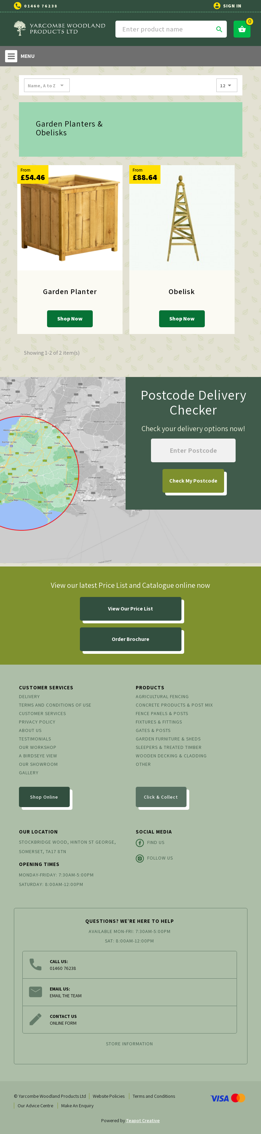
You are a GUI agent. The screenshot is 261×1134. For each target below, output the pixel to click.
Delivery (29, 696)
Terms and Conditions (154, 1096)
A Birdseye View (38, 756)
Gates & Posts (153, 730)
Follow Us (154, 858)
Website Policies (109, 1096)
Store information (129, 1044)
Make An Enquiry (77, 1106)
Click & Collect (161, 797)
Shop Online (44, 797)
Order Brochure (130, 639)
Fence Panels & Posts (162, 713)
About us (30, 730)
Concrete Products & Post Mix (174, 705)
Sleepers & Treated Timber (169, 747)
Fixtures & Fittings (159, 722)
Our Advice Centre (35, 1106)
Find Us (150, 843)
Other (143, 764)
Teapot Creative (143, 1120)
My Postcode (193, 480)
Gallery (29, 773)
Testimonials (35, 739)
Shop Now (70, 318)
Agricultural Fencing (162, 696)
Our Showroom (38, 764)
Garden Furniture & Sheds (168, 739)
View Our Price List (130, 608)
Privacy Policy (37, 722)
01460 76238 (41, 5)
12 (227, 85)
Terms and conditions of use (55, 705)
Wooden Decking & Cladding (171, 756)
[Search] (171, 29)
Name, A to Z (47, 85)
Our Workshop (38, 747)
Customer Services (42, 713)
